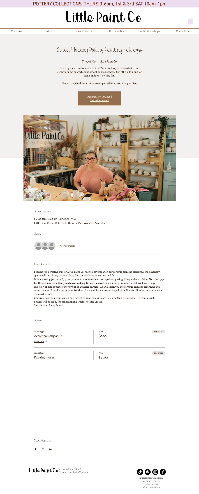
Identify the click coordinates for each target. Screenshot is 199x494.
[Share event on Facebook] (35, 449)
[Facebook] (163, 472)
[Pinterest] (148, 472)
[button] (83, 31)
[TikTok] (140, 472)
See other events (99, 100)
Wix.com (83, 471)
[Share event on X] (43, 449)
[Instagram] (155, 472)
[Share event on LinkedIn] (50, 449)
